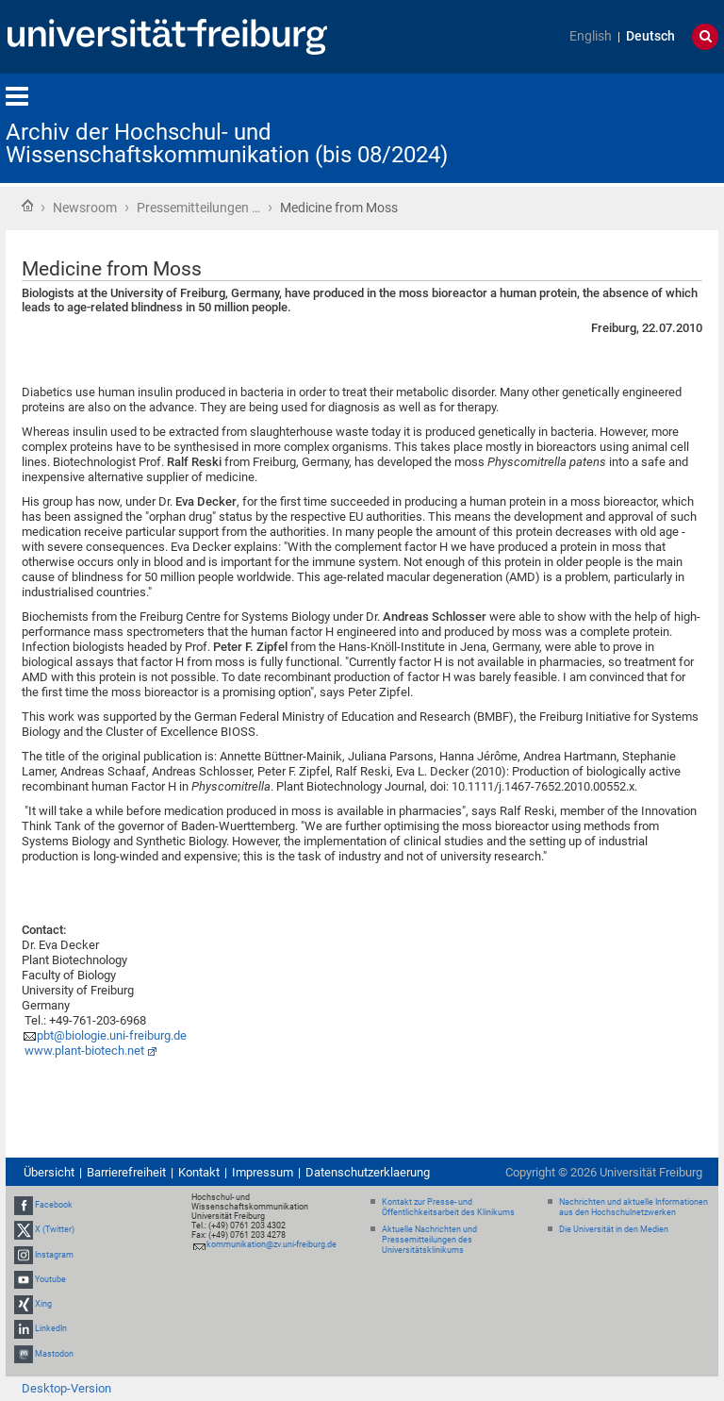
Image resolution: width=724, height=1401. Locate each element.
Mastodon (54, 1354)
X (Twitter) (54, 1230)
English (590, 36)
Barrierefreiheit (126, 1172)
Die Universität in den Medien (613, 1229)
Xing (43, 1304)
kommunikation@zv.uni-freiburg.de (271, 1244)
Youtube (50, 1279)
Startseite (27, 205)
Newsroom (85, 207)
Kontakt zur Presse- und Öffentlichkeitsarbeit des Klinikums (448, 1207)
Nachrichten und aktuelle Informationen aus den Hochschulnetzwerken (633, 1207)
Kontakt (199, 1172)
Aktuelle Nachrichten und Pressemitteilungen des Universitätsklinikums (429, 1240)
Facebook (54, 1204)
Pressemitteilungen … (198, 207)
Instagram (54, 1254)
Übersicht (49, 1172)
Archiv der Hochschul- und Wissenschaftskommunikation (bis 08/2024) (227, 143)
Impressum (262, 1172)
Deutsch (650, 36)
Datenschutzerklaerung (367, 1172)
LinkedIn (51, 1328)
